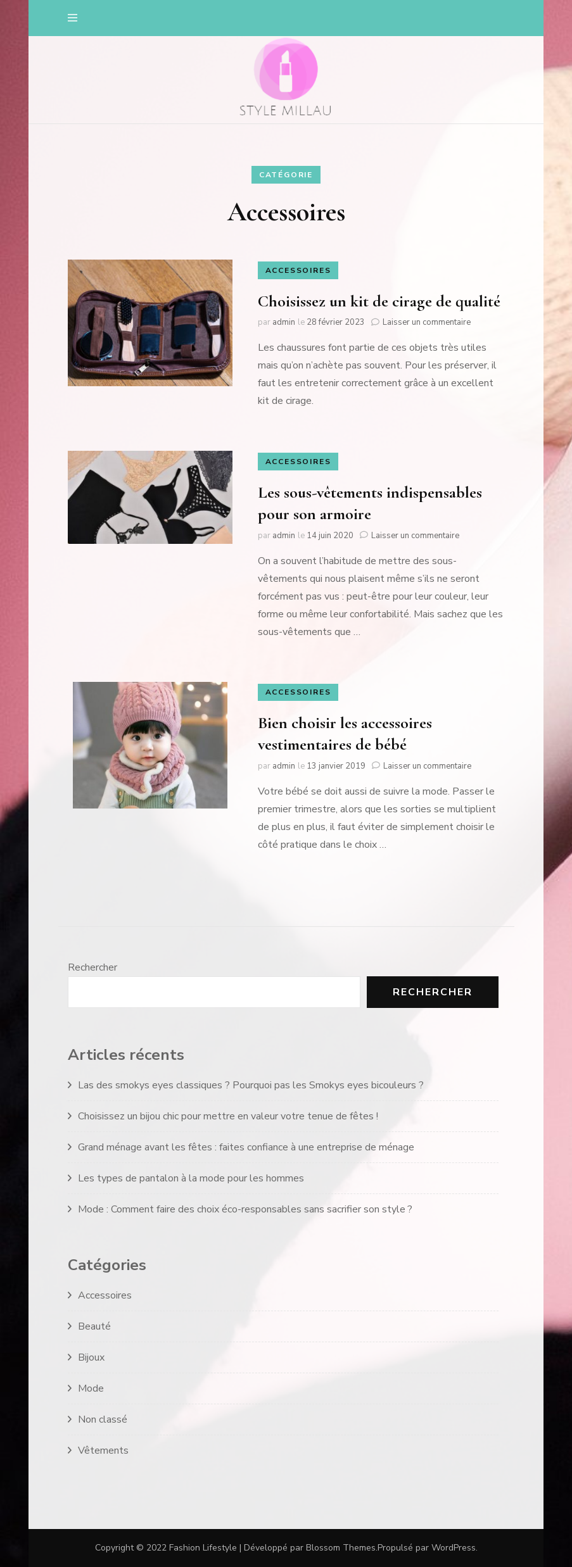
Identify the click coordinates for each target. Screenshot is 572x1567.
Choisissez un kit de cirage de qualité (379, 301)
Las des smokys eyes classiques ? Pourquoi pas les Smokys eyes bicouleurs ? (251, 1085)
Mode (91, 1388)
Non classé (102, 1419)
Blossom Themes (341, 1548)
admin (283, 322)
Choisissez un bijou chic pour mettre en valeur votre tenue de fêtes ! (228, 1116)
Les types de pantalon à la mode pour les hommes (191, 1178)
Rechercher (92, 967)
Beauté (94, 1326)
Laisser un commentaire (427, 322)
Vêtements (103, 1450)
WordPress (453, 1548)
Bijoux (91, 1357)
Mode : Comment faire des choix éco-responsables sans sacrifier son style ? (245, 1209)
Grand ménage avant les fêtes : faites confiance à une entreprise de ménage (246, 1147)
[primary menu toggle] (76, 18)
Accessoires (298, 270)
